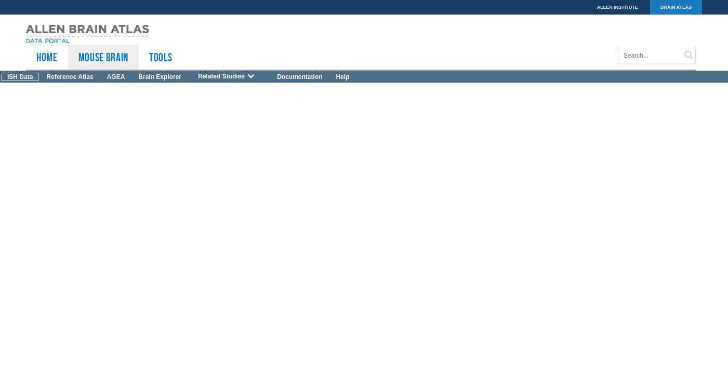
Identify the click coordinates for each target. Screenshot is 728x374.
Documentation (299, 77)
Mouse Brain (103, 57)
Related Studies (226, 76)
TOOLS (160, 57)
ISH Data (20, 77)
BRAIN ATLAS (676, 7)
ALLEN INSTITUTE (617, 7)
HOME (47, 57)
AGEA (116, 77)
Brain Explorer (159, 77)
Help (342, 77)
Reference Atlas (69, 77)
